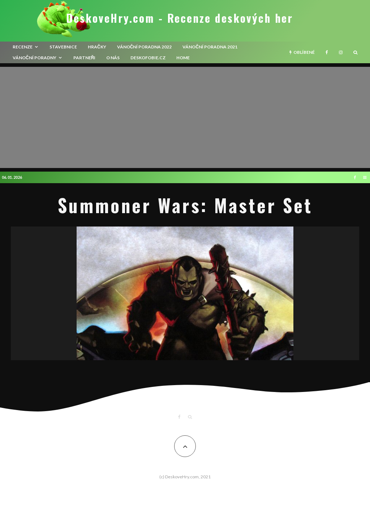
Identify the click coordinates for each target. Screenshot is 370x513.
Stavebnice (63, 46)
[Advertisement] (185, 117)
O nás (113, 57)
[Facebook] (327, 52)
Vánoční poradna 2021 (209, 46)
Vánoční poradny (34, 57)
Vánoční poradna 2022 (144, 46)
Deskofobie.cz (147, 57)
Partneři (84, 57)
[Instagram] (341, 52)
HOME (183, 57)
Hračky (97, 46)
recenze (23, 46)
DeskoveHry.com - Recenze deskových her (179, 18)
